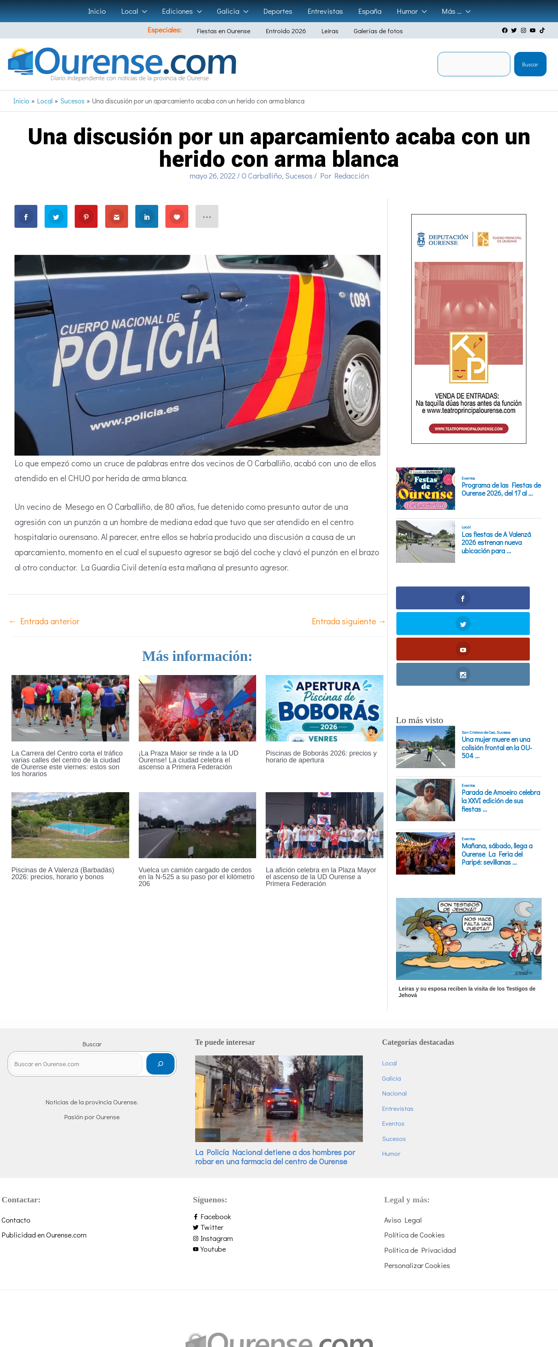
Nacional (394, 1016)
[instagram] (524, 30)
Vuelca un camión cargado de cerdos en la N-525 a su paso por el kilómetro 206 (197, 877)
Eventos (468, 478)
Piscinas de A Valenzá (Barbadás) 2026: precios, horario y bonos (62, 873)
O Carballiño (262, 175)
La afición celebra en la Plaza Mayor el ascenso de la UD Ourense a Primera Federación (321, 877)
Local (466, 527)
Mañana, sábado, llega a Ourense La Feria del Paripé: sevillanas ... (497, 777)
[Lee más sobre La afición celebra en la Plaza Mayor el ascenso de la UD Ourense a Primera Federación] (324, 824)
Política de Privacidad (420, 1173)
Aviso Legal (403, 1143)
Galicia (391, 1001)
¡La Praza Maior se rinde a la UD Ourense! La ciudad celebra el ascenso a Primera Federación (189, 760)
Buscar (530, 64)
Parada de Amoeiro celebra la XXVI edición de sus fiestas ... (501, 724)
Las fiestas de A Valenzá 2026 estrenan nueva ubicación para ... (496, 542)
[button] (144, 11)
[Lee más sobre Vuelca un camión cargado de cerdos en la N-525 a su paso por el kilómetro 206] (198, 824)
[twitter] (515, 30)
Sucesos (299, 175)
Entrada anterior (43, 621)
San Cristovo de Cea (478, 655)
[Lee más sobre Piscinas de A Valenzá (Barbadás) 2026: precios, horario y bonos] (70, 824)
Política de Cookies (414, 1158)
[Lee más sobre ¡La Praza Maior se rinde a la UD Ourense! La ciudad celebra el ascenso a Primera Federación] (198, 706)
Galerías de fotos (368, 30)
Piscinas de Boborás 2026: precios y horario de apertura (321, 756)
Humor (391, 1077)
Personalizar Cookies (417, 1188)
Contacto (16, 1143)
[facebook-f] (279, 1140)
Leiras (325, 30)
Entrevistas (398, 1031)
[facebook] (506, 30)
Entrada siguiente (349, 621)
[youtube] (533, 30)
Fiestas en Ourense (230, 30)
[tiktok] (543, 30)
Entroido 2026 (287, 30)
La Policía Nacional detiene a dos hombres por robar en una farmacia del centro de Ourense (275, 1080)
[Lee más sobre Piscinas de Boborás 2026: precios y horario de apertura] (324, 706)
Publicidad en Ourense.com (44, 1158)
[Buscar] (160, 990)
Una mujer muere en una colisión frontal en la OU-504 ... (497, 671)
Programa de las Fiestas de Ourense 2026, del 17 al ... (501, 489)
